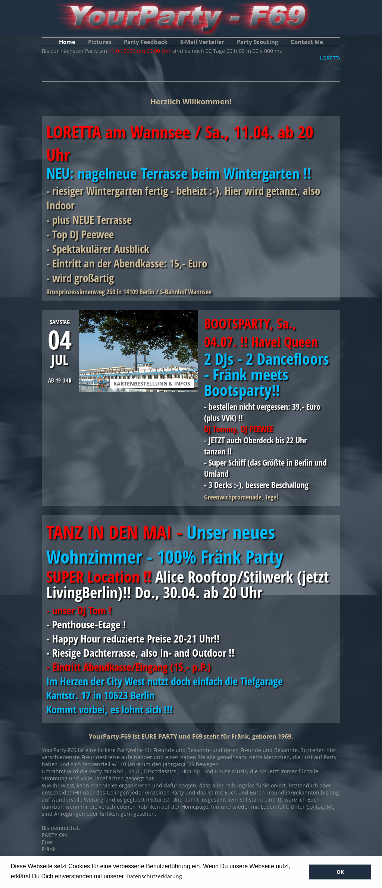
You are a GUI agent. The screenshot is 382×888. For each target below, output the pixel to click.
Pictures (99, 41)
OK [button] (340, 871)
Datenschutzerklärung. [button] (155, 876)
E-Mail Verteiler (202, 41)
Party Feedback (145, 41)
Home (67, 41)
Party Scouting (257, 41)
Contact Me (307, 41)
